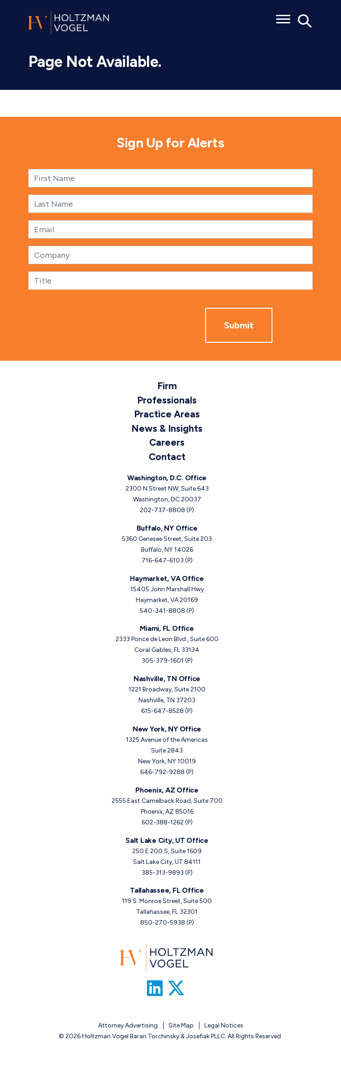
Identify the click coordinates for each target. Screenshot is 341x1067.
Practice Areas (167, 414)
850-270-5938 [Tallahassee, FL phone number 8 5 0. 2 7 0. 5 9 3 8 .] (162, 922)
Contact (167, 456)
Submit (239, 325)
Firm (167, 385)
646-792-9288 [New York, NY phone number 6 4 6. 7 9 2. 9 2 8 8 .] (162, 772)
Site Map (181, 1025)
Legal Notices (223, 1025)
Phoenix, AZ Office (167, 790)
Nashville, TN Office (167, 678)
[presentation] (137, 325)
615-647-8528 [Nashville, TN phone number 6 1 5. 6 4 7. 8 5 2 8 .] (162, 711)
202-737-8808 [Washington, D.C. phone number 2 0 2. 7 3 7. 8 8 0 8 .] (162, 510)
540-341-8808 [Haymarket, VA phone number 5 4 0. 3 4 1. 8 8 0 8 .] (162, 611)
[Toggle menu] (283, 16)
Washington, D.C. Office (167, 478)
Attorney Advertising (128, 1025)
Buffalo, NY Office (167, 528)
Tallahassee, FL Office (167, 890)
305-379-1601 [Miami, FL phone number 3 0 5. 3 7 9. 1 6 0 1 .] (163, 660)
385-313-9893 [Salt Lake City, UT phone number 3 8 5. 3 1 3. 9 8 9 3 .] (163, 873)
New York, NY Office (167, 729)
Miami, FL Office (167, 628)
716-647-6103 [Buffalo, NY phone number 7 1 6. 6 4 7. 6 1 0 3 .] (163, 560)
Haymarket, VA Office (166, 578)
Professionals (167, 400)
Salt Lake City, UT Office (166, 840)
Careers (167, 442)
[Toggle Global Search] (305, 20)
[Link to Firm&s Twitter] (176, 988)
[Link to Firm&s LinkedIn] (155, 988)
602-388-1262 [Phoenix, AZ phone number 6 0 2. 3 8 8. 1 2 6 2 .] (163, 822)
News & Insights (167, 428)
